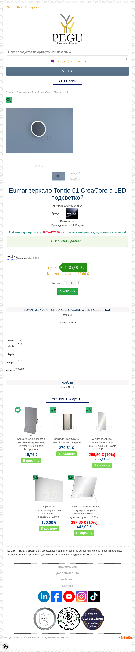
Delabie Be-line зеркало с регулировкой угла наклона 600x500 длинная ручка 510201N (84, 512)
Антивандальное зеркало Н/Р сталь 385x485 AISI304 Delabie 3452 (102, 444)
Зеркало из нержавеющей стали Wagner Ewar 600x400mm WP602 (49, 512)
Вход (19, 7)
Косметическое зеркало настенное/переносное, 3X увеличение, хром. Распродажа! (31, 444)
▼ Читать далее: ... (69, 241)
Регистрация (32, 7)
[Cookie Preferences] (5, 646)
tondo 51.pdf (67, 387)
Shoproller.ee (125, 637)
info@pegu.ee (77, 554)
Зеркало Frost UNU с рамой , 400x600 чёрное (67, 440)
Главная (10, 92)
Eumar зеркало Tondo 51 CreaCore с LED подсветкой (42, 92)
